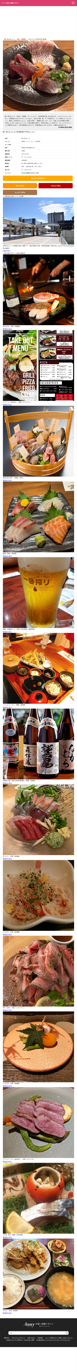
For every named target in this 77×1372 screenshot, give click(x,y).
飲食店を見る (7, 329)
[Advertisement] (38, 21)
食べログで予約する (37, 178)
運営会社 (7, 1337)
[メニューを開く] (72, 2)
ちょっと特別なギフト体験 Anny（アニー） (59, 1337)
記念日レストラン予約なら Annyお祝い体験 (20, 1340)
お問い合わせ (31, 1337)
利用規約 (40, 1337)
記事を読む (6, 250)
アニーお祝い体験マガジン (10, 3)
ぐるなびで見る (55, 185)
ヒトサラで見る (20, 192)
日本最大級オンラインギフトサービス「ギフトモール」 (53, 1340)
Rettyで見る (20, 185)
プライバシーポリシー (18, 1337)
